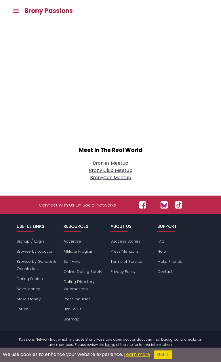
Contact (164, 271)
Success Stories (125, 241)
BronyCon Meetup (110, 177)
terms (110, 344)
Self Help (72, 261)
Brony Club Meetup (110, 170)
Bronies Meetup (110, 163)
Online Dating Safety (83, 271)
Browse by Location (35, 251)
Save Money (28, 289)
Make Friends (169, 261)
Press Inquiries (77, 299)
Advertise (72, 241)
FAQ (161, 241)
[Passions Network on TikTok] (178, 205)
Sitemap (71, 319)
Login (39, 241)
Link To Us (72, 309)
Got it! (163, 354)
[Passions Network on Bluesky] (164, 205)
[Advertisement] (110, 92)
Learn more (137, 354)
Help (161, 251)
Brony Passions (48, 10)
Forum (22, 309)
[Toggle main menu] (16, 11)
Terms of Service (126, 261)
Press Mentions (124, 251)
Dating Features (32, 279)
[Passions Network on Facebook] (142, 205)
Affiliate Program (79, 251)
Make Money (29, 299)
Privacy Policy (123, 271)
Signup (23, 241)
